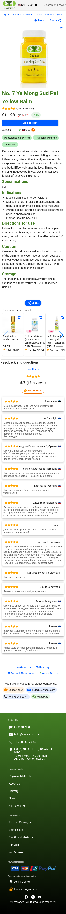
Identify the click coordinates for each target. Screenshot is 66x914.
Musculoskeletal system (50, 14)
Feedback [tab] (33, 369)
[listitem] (33, 727)
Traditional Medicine (21, 14)
